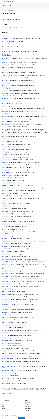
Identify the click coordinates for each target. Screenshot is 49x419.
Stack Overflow (28, 406)
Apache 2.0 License (19, 389)
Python (20, 10)
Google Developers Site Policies (36, 389)
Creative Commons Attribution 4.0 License (36, 388)
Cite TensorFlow (28, 410)
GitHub (3, 404)
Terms (3, 415)
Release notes (28, 404)
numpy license (36, 390)
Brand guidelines (28, 408)
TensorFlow (4, 10)
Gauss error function (17, 129)
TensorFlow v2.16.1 (7, 5)
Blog (2, 402)
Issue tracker (27, 402)
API (8, 10)
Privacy (6, 415)
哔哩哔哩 (3, 408)
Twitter (3, 406)
